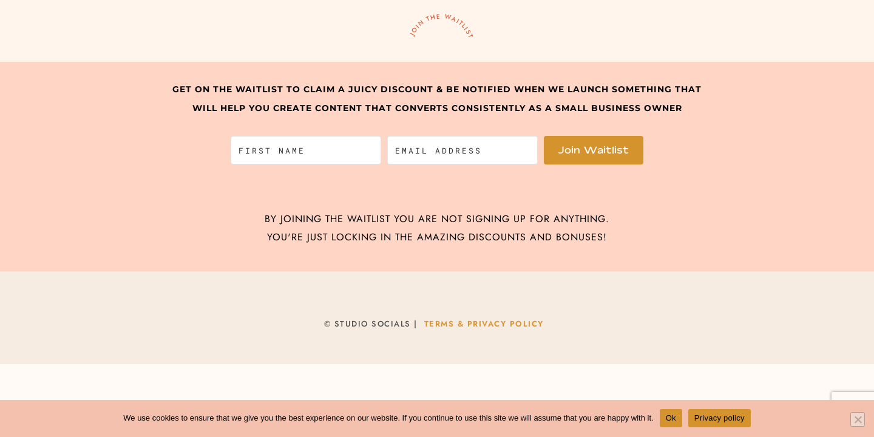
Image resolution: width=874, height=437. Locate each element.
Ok (671, 417)
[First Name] (306, 150)
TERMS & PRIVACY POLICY (484, 324)
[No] (857, 419)
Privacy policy (719, 417)
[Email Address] (462, 150)
